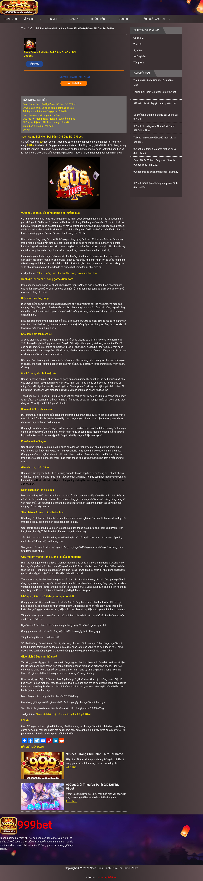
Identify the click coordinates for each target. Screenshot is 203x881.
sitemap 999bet (107, 877)
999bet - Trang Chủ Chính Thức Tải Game (94, 754)
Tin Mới (52, 19)
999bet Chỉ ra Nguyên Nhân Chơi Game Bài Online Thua (154, 128)
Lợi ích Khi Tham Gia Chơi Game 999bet (154, 92)
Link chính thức (74, 83)
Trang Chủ (26, 28)
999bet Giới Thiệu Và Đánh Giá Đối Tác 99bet (92, 786)
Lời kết (26, 129)
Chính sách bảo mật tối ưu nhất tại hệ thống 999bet (63, 714)
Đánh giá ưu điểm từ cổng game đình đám (45, 111)
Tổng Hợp (123, 19)
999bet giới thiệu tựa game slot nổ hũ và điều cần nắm (154, 151)
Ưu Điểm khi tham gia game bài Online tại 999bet (155, 116)
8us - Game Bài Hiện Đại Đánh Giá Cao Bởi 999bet (88, 28)
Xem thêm (71, 766)
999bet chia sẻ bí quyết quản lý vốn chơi (154, 103)
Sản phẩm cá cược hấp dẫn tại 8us (41, 115)
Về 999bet (30, 19)
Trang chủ (10, 19)
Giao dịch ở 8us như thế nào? (38, 126)
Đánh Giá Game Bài (153, 19)
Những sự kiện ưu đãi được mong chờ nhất (46, 122)
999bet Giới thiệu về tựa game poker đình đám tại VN (155, 185)
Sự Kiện (74, 19)
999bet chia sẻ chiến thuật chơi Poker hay (155, 171)
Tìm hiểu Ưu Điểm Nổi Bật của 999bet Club (153, 82)
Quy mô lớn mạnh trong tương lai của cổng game (49, 118)
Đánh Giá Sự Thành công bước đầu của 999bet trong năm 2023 (154, 162)
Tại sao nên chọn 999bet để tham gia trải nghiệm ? (155, 139)
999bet (31, 145)
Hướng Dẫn (98, 19)
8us (42, 141)
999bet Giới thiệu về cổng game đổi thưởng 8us (48, 107)
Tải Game (34, 64)
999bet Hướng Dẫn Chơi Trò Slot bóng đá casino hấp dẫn (66, 273)
